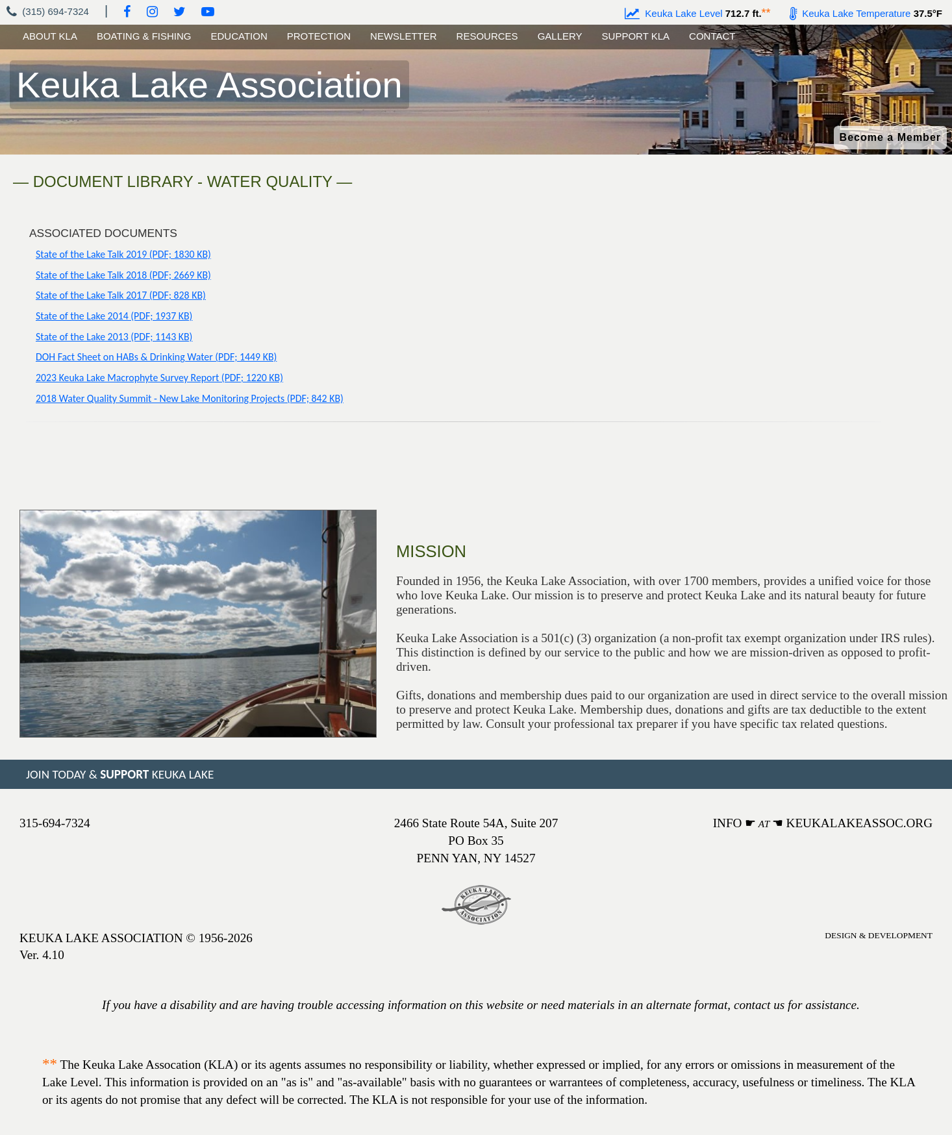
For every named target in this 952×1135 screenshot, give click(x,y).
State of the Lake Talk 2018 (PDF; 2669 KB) (123, 275)
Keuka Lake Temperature (850, 13)
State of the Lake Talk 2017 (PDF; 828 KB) (121, 295)
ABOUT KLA (50, 36)
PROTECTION (319, 36)
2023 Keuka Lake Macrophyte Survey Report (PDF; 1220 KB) (159, 377)
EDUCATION (239, 36)
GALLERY (560, 36)
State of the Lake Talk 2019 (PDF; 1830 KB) (123, 254)
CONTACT (712, 36)
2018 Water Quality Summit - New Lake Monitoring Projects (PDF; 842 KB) (190, 398)
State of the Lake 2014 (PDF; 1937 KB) (114, 316)
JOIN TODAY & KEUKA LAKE (120, 774)
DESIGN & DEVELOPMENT (879, 935)
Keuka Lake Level (674, 13)
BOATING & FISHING (144, 36)
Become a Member (890, 137)
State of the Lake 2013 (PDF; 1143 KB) (114, 337)
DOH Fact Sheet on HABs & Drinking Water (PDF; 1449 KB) (156, 357)
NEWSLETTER (403, 36)
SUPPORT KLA (636, 36)
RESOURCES (487, 36)
